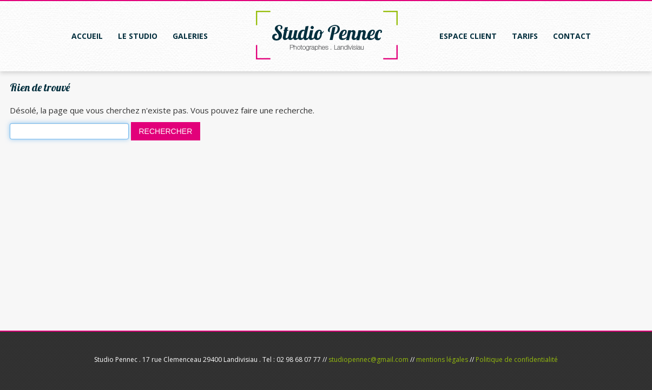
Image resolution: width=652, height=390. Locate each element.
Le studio (137, 36)
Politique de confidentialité (517, 359)
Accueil (87, 36)
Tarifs (525, 36)
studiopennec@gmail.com (368, 359)
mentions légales (442, 359)
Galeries (190, 36)
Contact (572, 36)
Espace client (468, 36)
